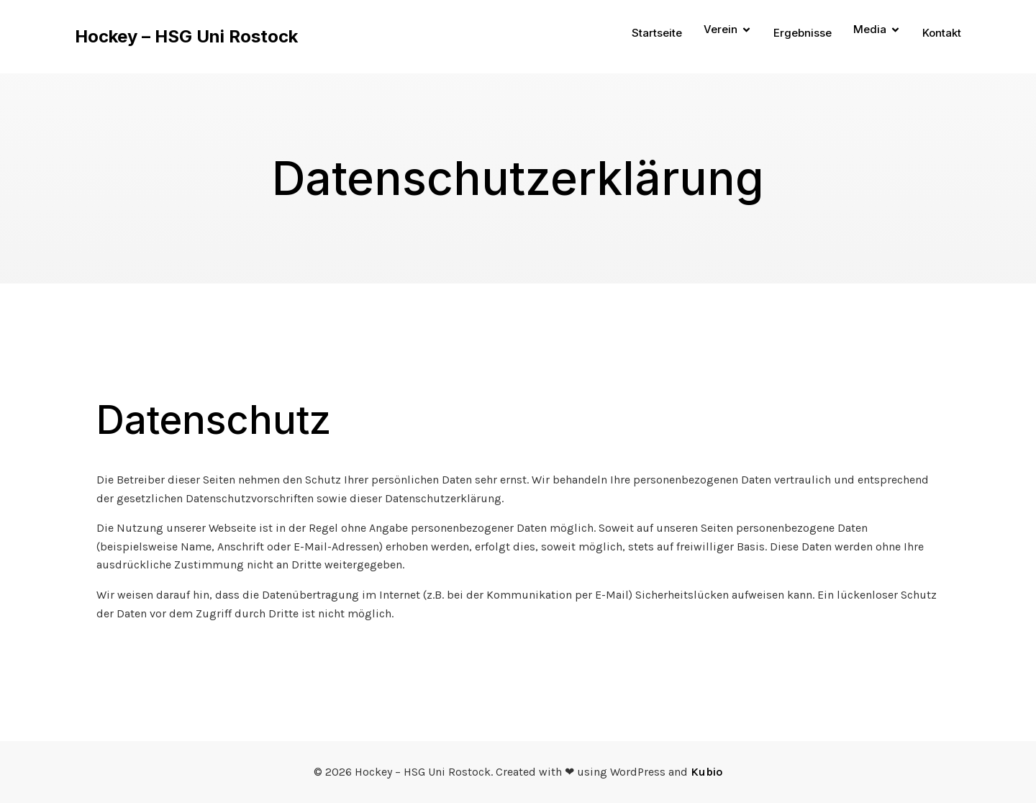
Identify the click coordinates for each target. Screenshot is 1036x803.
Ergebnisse (802, 33)
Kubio (706, 772)
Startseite (657, 33)
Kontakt (941, 33)
